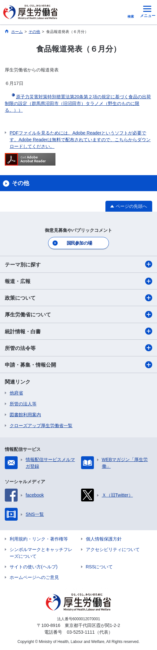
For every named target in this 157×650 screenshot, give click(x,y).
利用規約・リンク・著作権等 (39, 538)
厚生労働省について (78, 314)
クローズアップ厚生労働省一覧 (41, 425)
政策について (78, 297)
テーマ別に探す (78, 264)
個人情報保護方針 (104, 538)
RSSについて (99, 566)
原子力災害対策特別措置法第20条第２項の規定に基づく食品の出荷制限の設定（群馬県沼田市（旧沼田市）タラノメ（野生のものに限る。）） (78, 103)
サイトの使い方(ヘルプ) (33, 566)
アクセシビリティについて (113, 549)
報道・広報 (78, 281)
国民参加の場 (79, 243)
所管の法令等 (78, 347)
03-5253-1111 (81, 632)
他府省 (16, 392)
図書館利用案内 (25, 414)
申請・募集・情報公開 (78, 364)
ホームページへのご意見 (34, 577)
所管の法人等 (23, 403)
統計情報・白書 (78, 331)
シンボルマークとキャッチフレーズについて (41, 553)
